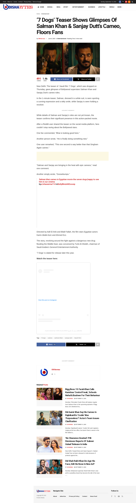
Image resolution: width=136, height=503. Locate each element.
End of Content (16, 202)
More (119, 7)
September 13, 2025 (80, 398)
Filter (29, 12)
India (58, 7)
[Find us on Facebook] (120, 2)
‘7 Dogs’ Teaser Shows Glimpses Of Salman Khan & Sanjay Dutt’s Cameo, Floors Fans (16, 24)
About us (9, 1)
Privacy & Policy (74, 496)
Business (91, 7)
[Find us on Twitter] (123, 2)
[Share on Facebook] (61, 79)
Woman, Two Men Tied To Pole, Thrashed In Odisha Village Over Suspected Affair (20, 136)
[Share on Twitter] (84, 79)
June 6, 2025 (51, 38)
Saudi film (77, 338)
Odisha (49, 7)
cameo (50, 338)
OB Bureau (41, 38)
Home (4, 1)
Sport (65, 7)
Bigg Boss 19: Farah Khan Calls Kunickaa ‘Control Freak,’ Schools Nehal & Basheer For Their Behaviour (82, 392)
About (55, 496)
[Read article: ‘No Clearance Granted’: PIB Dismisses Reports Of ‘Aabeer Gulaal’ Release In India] (49, 446)
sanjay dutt (68, 338)
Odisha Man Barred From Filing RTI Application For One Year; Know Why (21, 101)
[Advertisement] (17, 71)
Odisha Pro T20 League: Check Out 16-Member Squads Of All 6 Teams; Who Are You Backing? (21, 147)
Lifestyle (101, 7)
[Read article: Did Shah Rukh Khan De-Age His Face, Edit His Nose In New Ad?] (49, 469)
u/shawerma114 (48, 184)
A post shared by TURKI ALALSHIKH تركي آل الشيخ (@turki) (63, 331)
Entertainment (78, 7)
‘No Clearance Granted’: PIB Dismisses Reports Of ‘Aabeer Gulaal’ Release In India (19, 158)
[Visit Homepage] (18, 7)
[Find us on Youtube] (126, 2)
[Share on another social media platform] (98, 79)
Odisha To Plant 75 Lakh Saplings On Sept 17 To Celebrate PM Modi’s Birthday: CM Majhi (20, 50)
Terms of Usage (37, 1)
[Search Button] (132, 2)
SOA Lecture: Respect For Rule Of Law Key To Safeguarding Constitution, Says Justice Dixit (20, 89)
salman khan (58, 338)
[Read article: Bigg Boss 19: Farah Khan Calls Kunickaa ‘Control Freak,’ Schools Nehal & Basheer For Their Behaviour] (49, 397)
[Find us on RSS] (129, 2)
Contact (20, 1)
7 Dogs (43, 338)
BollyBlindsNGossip (66, 184)
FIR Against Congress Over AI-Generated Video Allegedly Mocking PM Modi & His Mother (20, 181)
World (111, 7)
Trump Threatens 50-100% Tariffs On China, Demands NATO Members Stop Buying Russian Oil (21, 112)
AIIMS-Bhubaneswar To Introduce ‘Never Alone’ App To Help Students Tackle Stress (20, 169)
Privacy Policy (27, 1)
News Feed (93, 496)
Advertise (63, 496)
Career (15, 1)
